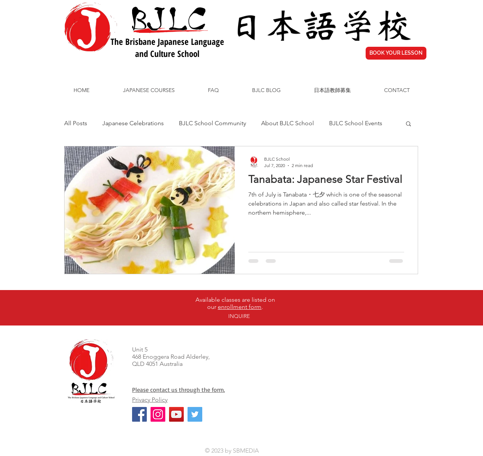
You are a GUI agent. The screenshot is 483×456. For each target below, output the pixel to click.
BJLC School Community (212, 123)
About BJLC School (287, 123)
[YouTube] (176, 414)
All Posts (75, 123)
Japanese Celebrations (133, 123)
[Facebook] (139, 414)
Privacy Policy (150, 399)
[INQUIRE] (239, 316)
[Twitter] (195, 414)
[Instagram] (158, 414)
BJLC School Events (355, 123)
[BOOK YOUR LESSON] (396, 53)
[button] (408, 124)
